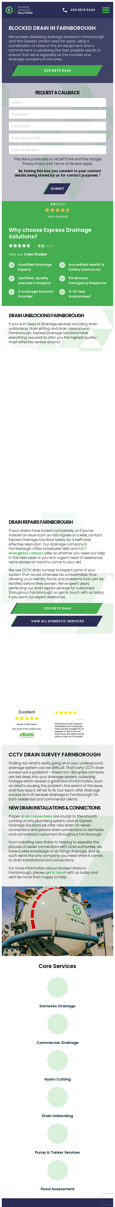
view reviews (57, 216)
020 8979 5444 (57, 70)
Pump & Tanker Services (57, 1152)
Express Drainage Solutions (19, 10)
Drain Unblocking (57, 1115)
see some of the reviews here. (26, 729)
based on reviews (27, 724)
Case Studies (35, 254)
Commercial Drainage (58, 1042)
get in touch (55, 872)
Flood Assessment (57, 1189)
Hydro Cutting (57, 1079)
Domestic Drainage (57, 1006)
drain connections (36, 816)
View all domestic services (57, 621)
